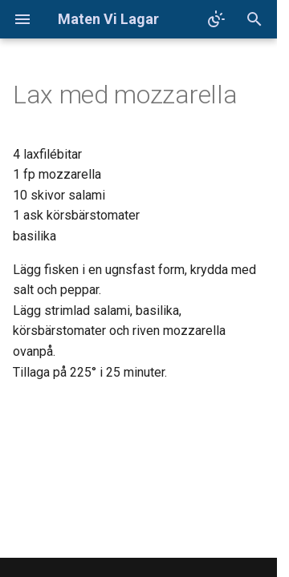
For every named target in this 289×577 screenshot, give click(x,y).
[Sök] (254, 19)
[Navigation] (22, 19)
